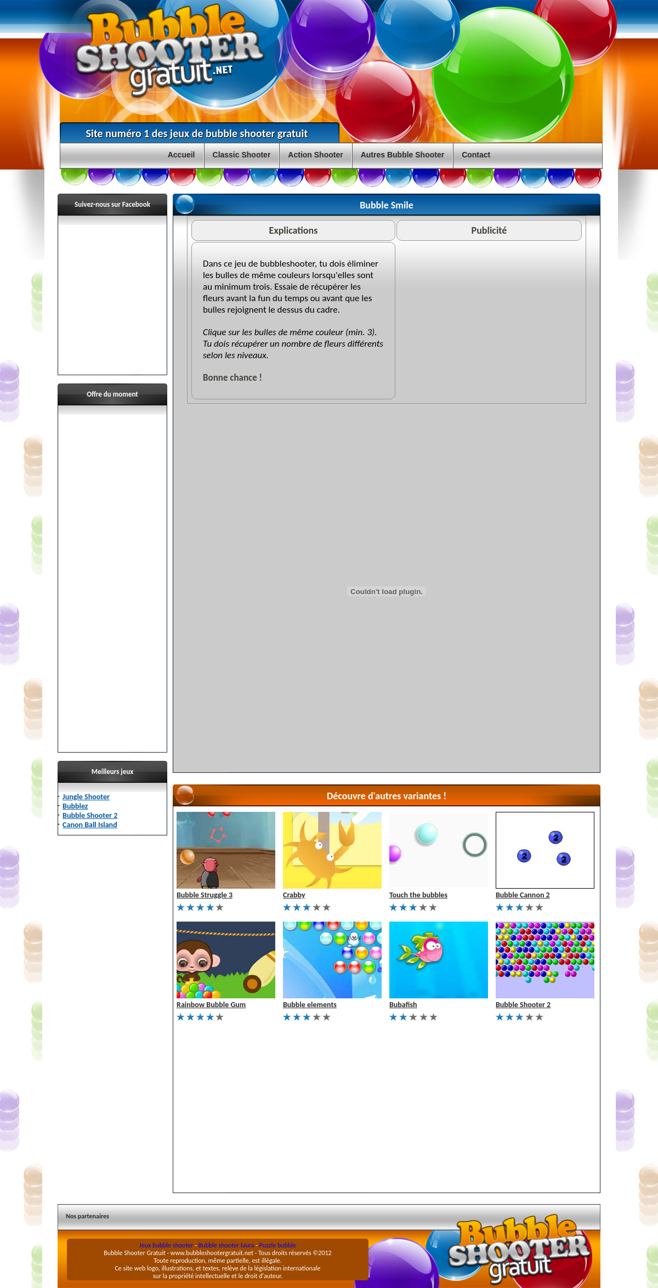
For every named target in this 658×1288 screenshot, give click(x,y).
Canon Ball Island (90, 824)
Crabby (294, 895)
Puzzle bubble (277, 1245)
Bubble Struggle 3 (204, 895)
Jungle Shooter (86, 796)
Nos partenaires (87, 1216)
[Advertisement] (112, 579)
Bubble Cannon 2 (523, 895)
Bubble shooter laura (226, 1245)
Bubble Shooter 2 (90, 815)
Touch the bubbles (418, 895)
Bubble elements (310, 1004)
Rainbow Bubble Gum (211, 1004)
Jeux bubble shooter (166, 1245)
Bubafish (403, 1004)
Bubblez (75, 806)
